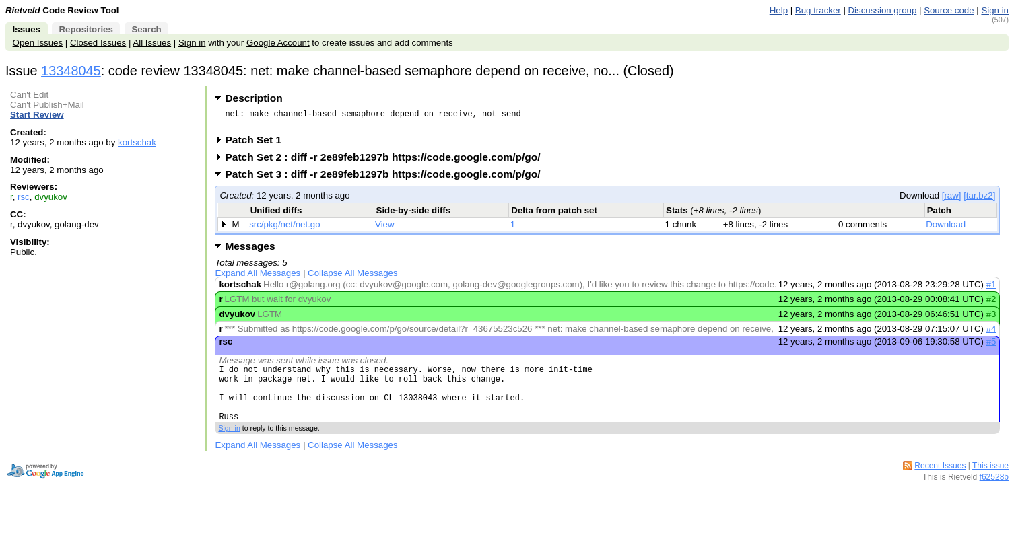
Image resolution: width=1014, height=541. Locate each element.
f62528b (994, 493)
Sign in (995, 10)
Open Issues (38, 43)
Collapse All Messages (352, 277)
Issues (26, 29)
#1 (991, 288)
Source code (949, 10)
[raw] (951, 199)
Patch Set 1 (257, 143)
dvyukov (50, 197)
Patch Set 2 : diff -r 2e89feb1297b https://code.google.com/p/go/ (387, 161)
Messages (250, 250)
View (385, 228)
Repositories (85, 29)
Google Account (278, 43)
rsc (24, 197)
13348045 (71, 70)
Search (146, 29)
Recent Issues (940, 481)
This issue (990, 481)
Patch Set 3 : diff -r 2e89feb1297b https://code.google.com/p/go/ (387, 178)
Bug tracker (818, 10)
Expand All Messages (257, 277)
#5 (991, 345)
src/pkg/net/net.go (284, 228)
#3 (991, 318)
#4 (991, 333)
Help (779, 10)
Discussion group (882, 10)
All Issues (152, 43)
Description (253, 98)
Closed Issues (98, 43)
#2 (991, 303)
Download (946, 228)
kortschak (137, 142)
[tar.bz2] (979, 199)
